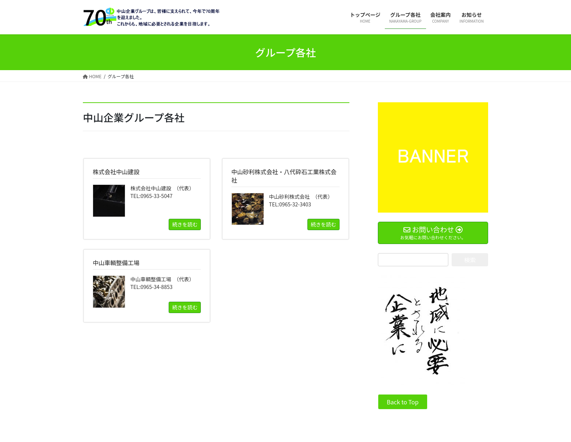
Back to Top (402, 401)
